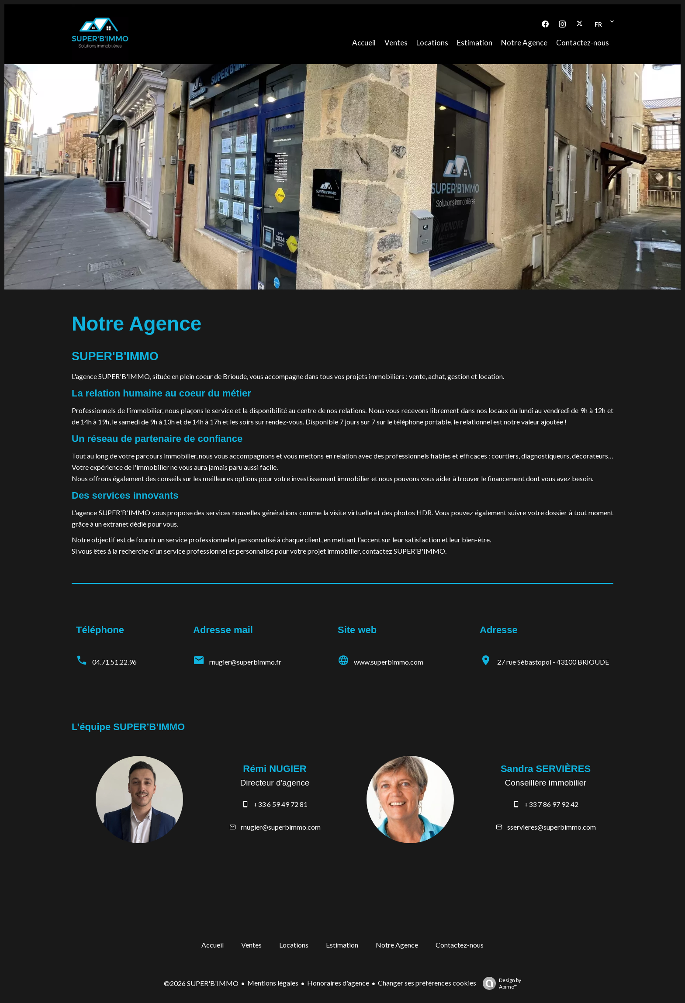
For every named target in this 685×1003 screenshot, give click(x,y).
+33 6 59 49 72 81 (280, 804)
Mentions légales (272, 983)
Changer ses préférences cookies (427, 983)
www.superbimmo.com (388, 662)
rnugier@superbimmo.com (281, 827)
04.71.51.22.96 (114, 662)
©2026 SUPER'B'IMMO (201, 983)
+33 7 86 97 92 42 (551, 804)
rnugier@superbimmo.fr (245, 662)
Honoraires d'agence (338, 983)
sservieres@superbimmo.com (551, 827)
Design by (499, 983)
